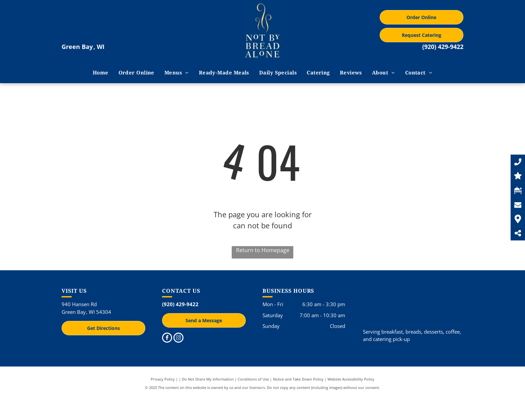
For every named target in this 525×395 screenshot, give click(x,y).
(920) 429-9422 (442, 47)
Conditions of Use (253, 379)
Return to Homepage (262, 250)
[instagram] (178, 338)
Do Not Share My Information (208, 379)
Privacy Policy (163, 379)
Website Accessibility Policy (350, 379)
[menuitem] (101, 72)
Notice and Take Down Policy (298, 379)
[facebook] (167, 338)
